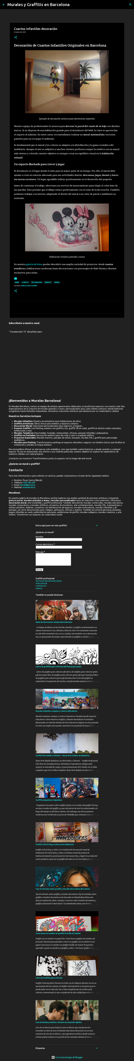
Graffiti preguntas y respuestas (49, 800)
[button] (15, 37)
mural (56, 282)
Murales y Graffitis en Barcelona (38, 4)
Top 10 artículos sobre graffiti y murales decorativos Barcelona (63, 889)
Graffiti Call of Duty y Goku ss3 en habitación (55, 844)
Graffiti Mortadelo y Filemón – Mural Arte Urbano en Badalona (63, 755)
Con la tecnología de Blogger (67, 1057)
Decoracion (37, 282)
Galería (39, 588)
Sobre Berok (41, 583)
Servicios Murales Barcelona (49, 581)
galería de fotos (34, 264)
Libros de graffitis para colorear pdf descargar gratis (58, 667)
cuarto (25, 282)
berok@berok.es (27, 485)
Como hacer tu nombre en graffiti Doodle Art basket (58, 933)
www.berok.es (29, 487)
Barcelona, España (29, 285)
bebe (17, 282)
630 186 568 (29, 482)
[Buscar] (130, 4)
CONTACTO (41, 586)
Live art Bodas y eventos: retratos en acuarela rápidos (59, 1022)
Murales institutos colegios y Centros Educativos (56, 711)
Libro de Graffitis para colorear (49, 978)
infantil (48, 282)
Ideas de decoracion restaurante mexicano (54, 622)
